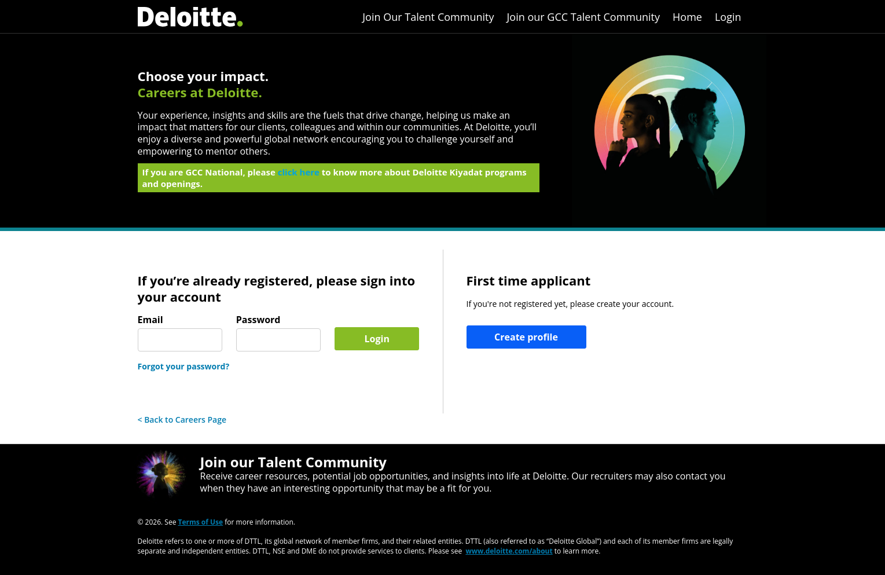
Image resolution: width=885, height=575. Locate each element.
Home (687, 17)
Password (258, 320)
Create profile (526, 337)
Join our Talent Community (293, 461)
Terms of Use (200, 522)
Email (150, 320)
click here (299, 175)
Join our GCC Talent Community (583, 17)
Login (728, 17)
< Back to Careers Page (182, 419)
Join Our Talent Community (428, 17)
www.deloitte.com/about (508, 551)
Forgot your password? (184, 366)
